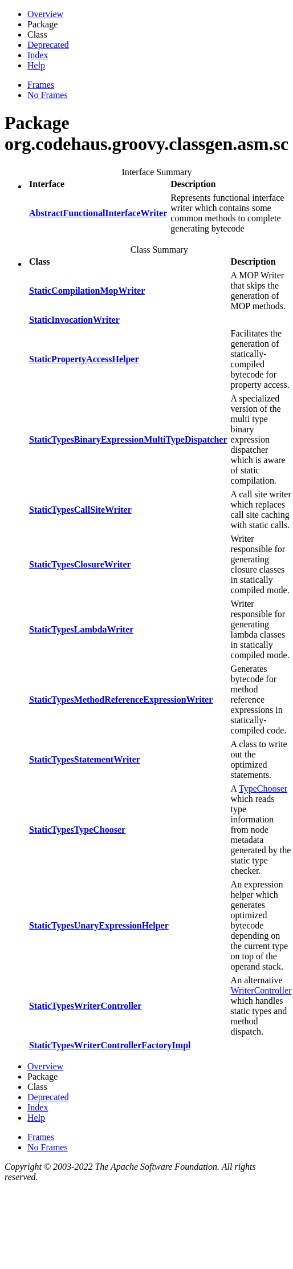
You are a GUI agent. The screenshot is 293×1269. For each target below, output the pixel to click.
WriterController (261, 990)
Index (37, 55)
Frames (40, 85)
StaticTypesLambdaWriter (81, 629)
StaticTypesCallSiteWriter (80, 509)
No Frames (47, 95)
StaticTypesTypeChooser (77, 829)
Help (36, 65)
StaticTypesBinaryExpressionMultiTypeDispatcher (128, 439)
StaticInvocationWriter (74, 320)
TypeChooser (263, 788)
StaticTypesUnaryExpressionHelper (99, 925)
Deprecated (48, 45)
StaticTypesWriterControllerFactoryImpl (110, 1045)
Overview (45, 14)
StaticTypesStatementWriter (84, 759)
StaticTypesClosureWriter (80, 564)
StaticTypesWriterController (85, 1006)
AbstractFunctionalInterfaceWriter (98, 213)
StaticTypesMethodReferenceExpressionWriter (121, 699)
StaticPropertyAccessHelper (84, 359)
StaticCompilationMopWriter (87, 290)
